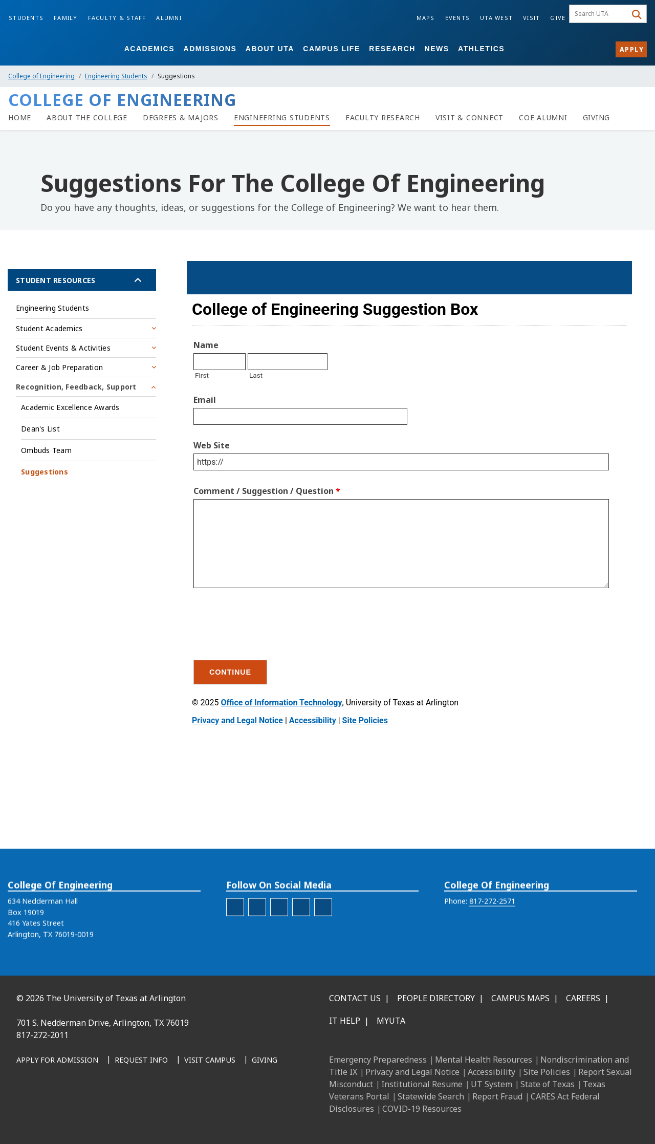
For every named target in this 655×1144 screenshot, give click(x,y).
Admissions (210, 49)
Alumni (169, 17)
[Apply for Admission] (57, 1060)
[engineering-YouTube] (323, 929)
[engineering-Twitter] (301, 929)
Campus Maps (520, 998)
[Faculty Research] (382, 118)
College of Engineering (41, 76)
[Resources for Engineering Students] (282, 118)
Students (26, 17)
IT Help (344, 1020)
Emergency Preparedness (378, 1059)
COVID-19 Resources (422, 1108)
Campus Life (331, 49)
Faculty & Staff (117, 17)
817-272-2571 (492, 922)
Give (557, 17)
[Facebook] (27, 1113)
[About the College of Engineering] (87, 118)
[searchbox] (599, 14)
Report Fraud (497, 1096)
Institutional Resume (422, 1084)
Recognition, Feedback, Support (76, 387)
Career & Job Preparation (59, 367)
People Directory (436, 998)
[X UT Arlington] (95, 1113)
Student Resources (55, 280)
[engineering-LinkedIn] (279, 929)
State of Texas (547, 1084)
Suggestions (44, 472)
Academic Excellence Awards (70, 407)
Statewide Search (431, 1096)
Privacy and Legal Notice (412, 1071)
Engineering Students (116, 76)
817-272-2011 (42, 1035)
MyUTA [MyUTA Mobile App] (391, 1020)
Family (66, 17)
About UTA (270, 49)
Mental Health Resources (483, 1059)
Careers (583, 998)
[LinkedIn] (50, 1113)
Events (457, 17)
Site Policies (546, 1071)
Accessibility (491, 1071)
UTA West (496, 17)
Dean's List (40, 429)
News (437, 49)
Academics (149, 49)
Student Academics (49, 328)
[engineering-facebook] (235, 929)
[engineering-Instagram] (257, 929)
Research (392, 49)
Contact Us (355, 998)
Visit (531, 17)
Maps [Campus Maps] (426, 17)
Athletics (481, 49)
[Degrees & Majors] (181, 118)
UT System (491, 1084)
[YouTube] (118, 1113)
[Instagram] (73, 1113)
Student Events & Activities (63, 348)
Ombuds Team (46, 450)
